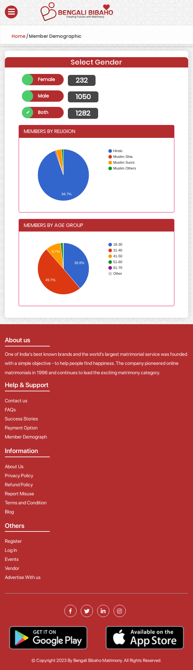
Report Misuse (19, 494)
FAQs (10, 410)
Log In (11, 550)
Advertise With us (23, 577)
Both (43, 112)
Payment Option (21, 428)
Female (46, 79)
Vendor (12, 568)
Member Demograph (26, 437)
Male (43, 96)
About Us (14, 466)
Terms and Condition (26, 503)
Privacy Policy (19, 476)
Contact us (16, 401)
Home (18, 36)
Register (13, 541)
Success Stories (21, 419)
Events (12, 559)
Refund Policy (19, 485)
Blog (9, 512)
